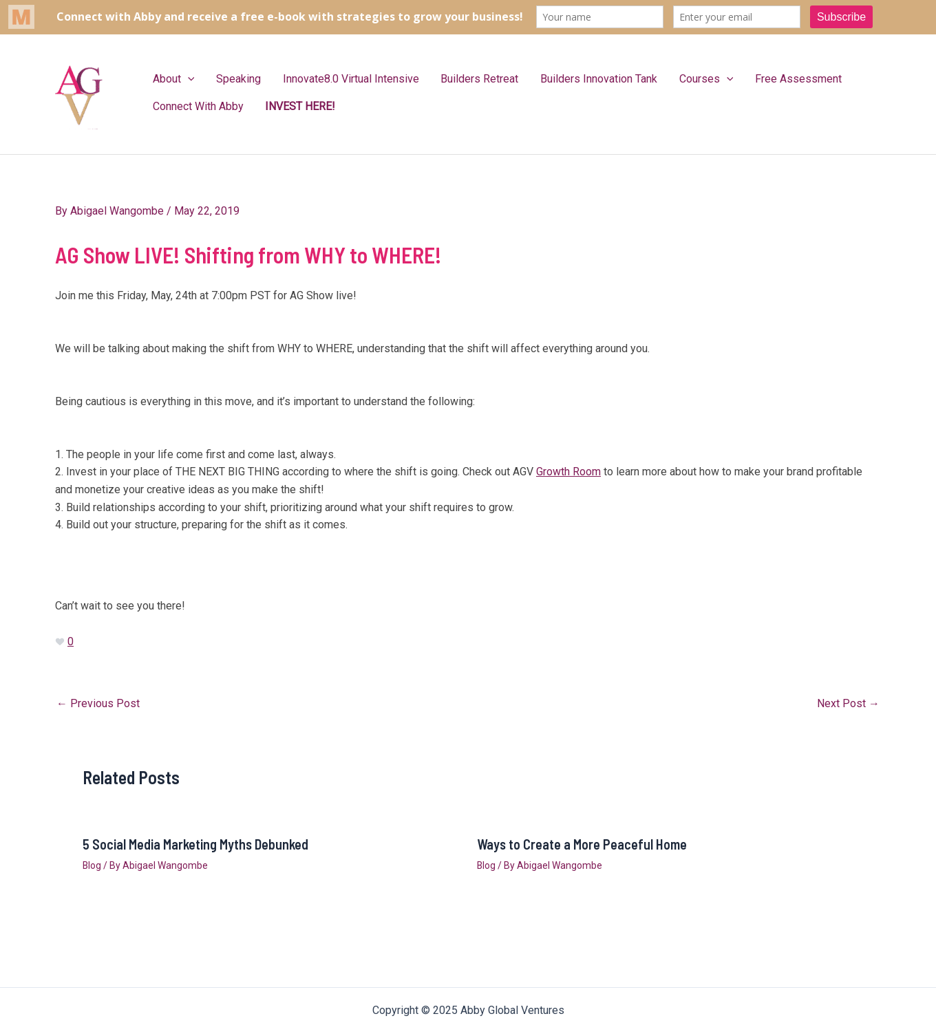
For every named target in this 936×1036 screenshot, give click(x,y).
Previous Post (98, 703)
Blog (92, 865)
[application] (184, 79)
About (170, 79)
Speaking (226, 78)
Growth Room (568, 471)
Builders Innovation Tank (562, 78)
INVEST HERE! (288, 106)
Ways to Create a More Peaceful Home (582, 844)
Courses (662, 79)
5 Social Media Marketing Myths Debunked (195, 844)
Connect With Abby (194, 106)
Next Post (848, 703)
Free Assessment (746, 78)
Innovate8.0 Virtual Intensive (331, 78)
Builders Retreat (452, 78)
